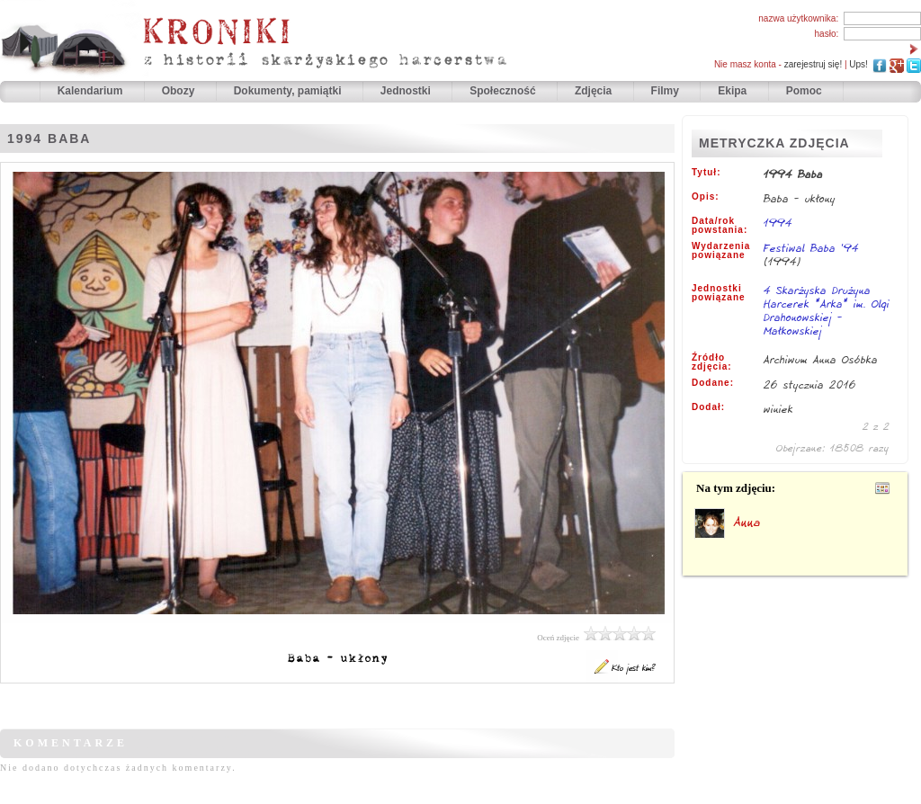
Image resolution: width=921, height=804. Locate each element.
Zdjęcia (595, 91)
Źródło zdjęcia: (712, 362)
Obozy (180, 91)
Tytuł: (706, 172)
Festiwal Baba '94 (811, 247)
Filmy (665, 91)
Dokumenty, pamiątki (289, 91)
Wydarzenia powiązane (721, 251)
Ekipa (732, 91)
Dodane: (713, 383)
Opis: (706, 196)
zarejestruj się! (813, 64)
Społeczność (504, 91)
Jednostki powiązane (719, 293)
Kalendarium (92, 91)
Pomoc (804, 91)
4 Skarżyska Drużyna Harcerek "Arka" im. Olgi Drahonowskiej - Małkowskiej (827, 311)
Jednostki (407, 91)
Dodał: (708, 407)
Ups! (858, 64)
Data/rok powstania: (719, 226)
